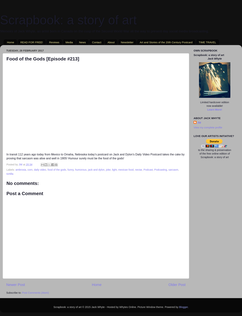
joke (108, 169)
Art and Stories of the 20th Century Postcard (166, 42)
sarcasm (173, 169)
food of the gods (57, 169)
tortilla (9, 173)
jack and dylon (96, 169)
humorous (81, 169)
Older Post (177, 285)
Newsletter (127, 42)
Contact (96, 42)
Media (69, 42)
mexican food (126, 169)
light (114, 169)
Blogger (183, 307)
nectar (138, 169)
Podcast (148, 169)
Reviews (54, 42)
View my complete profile (208, 127)
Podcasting (160, 169)
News (82, 42)
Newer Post (15, 285)
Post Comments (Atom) (35, 292)
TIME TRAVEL (207, 42)
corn (30, 169)
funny (71, 169)
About (111, 42)
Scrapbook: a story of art (68, 20)
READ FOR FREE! (31, 42)
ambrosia (20, 169)
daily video (40, 169)
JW (199, 122)
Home (10, 42)
